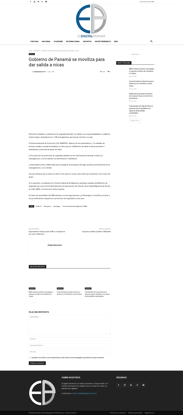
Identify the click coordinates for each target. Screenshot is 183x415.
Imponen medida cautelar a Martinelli (96, 232)
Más (116, 41)
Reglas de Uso (149, 413)
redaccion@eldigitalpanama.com (84, 393)
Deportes (87, 41)
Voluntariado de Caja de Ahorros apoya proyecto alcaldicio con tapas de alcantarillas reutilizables (97, 294)
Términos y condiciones (118, 413)
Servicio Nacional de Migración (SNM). (75, 206)
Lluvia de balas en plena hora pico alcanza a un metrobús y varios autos (141, 83)
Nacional (46, 41)
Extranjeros (47, 206)
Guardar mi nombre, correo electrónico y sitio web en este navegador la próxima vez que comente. (68, 358)
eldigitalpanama (40, 71)
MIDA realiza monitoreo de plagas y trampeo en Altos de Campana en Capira (41, 294)
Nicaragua (57, 206)
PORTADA (34, 41)
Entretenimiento (103, 41)
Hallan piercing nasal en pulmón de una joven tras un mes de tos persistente (141, 96)
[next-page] (34, 301)
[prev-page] (30, 301)
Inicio (30, 51)
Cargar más (135, 120)
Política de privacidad (135, 413)
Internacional (73, 41)
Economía (58, 41)
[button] (151, 42)
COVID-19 (38, 206)
